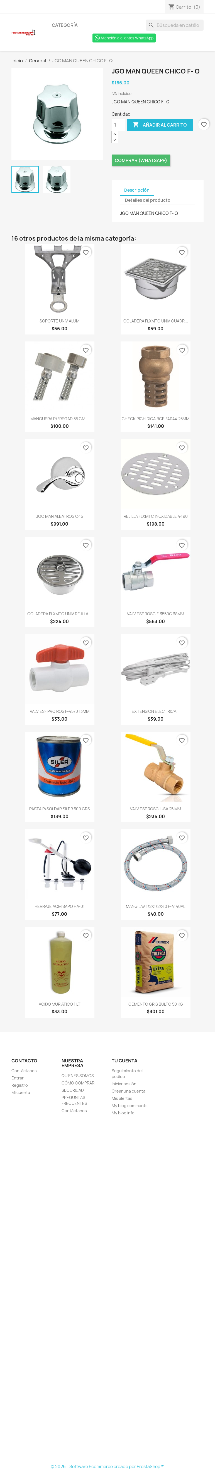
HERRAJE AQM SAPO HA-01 (60, 906)
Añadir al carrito (160, 125)
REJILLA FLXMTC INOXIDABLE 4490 (156, 516)
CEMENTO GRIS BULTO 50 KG (155, 1004)
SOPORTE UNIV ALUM (59, 321)
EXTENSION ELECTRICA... (156, 711)
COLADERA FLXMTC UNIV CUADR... (155, 321)
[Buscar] (175, 25)
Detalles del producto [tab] (147, 200)
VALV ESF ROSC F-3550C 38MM (155, 613)
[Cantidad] (118, 125)
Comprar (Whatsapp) (141, 160)
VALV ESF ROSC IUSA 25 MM (155, 808)
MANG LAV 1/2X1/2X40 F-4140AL (155, 906)
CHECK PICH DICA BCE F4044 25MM (155, 418)
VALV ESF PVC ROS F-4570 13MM (59, 711)
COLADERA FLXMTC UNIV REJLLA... (59, 613)
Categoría (65, 25)
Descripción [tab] (137, 190)
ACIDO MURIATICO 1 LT (59, 1004)
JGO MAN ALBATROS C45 (59, 516)
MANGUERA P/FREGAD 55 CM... (59, 418)
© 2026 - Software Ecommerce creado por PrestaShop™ (107, 1467)
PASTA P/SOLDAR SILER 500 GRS (59, 808)
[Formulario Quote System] (107, 1290)
